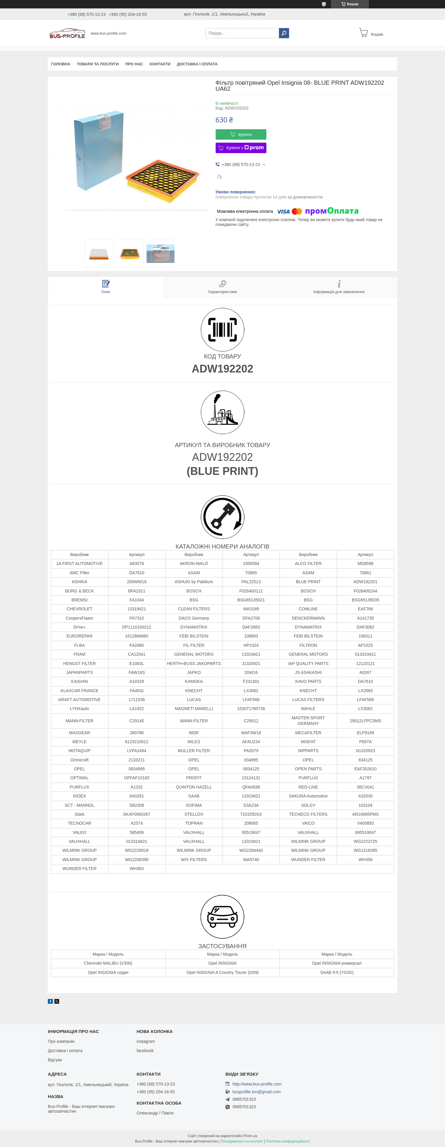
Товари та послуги (98, 64)
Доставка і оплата (197, 64)
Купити (245, 134)
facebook (145, 1050)
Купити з (245, 147)
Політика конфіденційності (288, 1141)
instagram (145, 1041)
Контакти (160, 64)
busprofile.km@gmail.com (257, 1092)
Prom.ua (250, 1136)
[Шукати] (284, 33)
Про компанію (61, 1041)
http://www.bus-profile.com (257, 1084)
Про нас (134, 64)
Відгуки (55, 1059)
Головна (60, 64)
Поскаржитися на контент (241, 1141)
